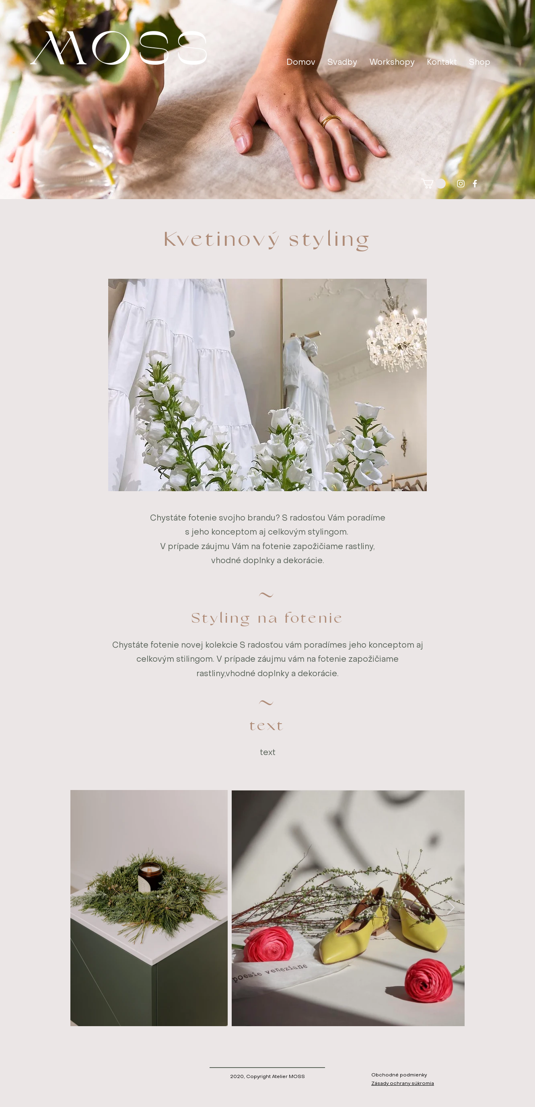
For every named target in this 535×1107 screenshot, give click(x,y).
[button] (433, 184)
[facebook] (475, 184)
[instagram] (461, 184)
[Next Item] (450, 908)
